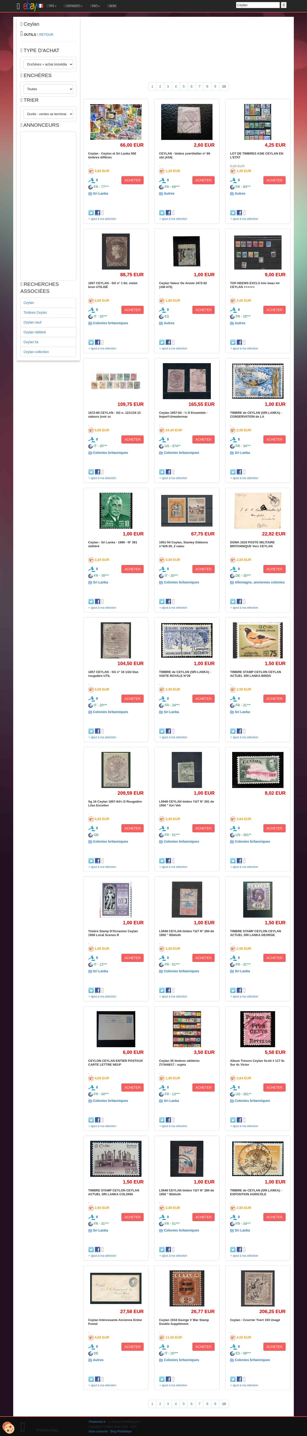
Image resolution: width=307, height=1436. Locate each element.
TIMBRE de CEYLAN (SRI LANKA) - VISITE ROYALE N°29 (185, 674)
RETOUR (46, 34)
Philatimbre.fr (97, 1422)
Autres (169, 193)
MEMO (111, 6)
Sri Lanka (100, 193)
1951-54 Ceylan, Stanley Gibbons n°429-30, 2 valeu (183, 544)
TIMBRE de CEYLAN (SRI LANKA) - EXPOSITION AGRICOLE (256, 1192)
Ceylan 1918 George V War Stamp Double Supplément (184, 1322)
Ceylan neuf (32, 322)
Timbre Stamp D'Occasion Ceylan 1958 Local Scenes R (113, 933)
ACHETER (132, 180)
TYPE (52, 6)
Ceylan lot (31, 342)
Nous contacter (98, 1431)
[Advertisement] (48, 206)
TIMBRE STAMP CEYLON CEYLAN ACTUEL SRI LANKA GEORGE (255, 933)
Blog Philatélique (121, 1431)
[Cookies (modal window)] (8, 1428)
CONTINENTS (73, 6)
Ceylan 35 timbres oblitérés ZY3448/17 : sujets (179, 1062)
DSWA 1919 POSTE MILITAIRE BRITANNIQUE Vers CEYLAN (252, 544)
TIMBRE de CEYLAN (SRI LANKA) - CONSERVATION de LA (256, 414)
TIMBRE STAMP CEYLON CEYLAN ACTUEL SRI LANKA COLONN (113, 1192)
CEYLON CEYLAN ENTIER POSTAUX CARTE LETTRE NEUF (115, 1062)
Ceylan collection (36, 352)
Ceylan (29, 303)
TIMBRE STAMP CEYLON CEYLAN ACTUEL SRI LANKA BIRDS (255, 674)
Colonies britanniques (110, 323)
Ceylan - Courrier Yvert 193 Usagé (255, 1320)
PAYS (95, 6)
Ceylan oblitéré (35, 332)
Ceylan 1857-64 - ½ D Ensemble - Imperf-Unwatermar (183, 414)
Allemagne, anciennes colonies (260, 582)
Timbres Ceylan (35, 312)
